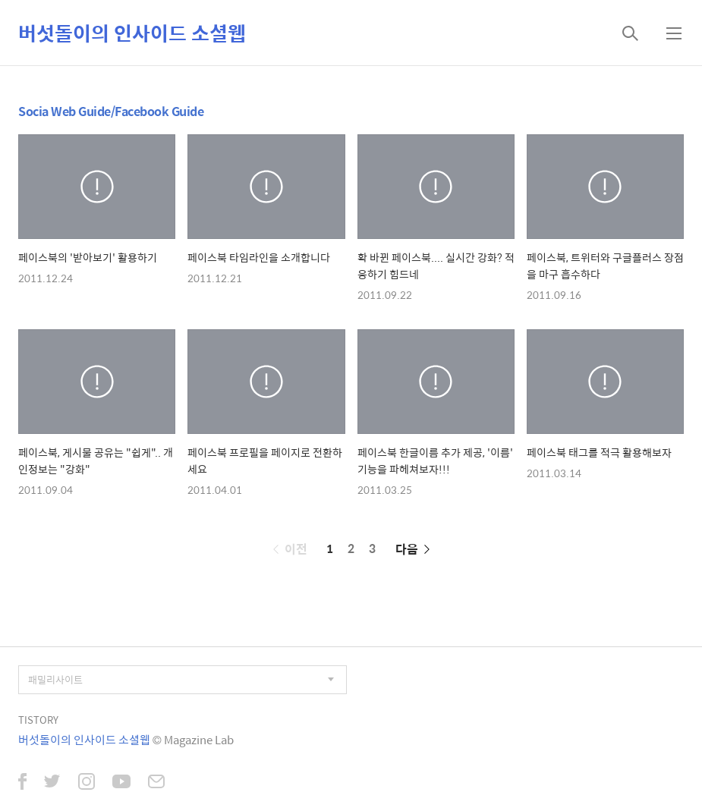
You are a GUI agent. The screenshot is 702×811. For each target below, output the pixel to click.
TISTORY (38, 720)
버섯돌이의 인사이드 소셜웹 (132, 32)
